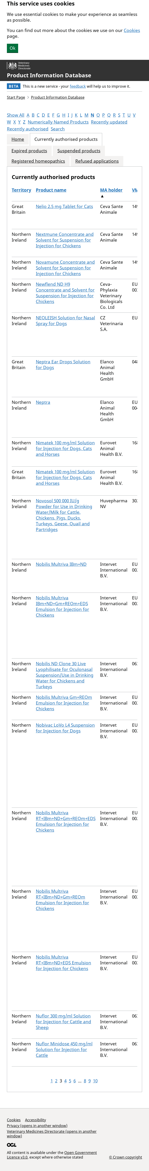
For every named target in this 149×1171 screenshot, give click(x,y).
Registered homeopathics (38, 161)
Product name (51, 190)
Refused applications (97, 161)
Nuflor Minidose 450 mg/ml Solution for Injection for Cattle (64, 1049)
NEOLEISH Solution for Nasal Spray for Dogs (65, 321)
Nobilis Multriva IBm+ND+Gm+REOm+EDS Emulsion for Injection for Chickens (62, 606)
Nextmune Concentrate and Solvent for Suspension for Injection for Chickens (65, 240)
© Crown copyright (125, 1157)
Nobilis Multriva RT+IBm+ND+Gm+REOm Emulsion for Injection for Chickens (62, 899)
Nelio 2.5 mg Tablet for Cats (64, 206)
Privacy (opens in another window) (37, 1125)
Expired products (29, 151)
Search (58, 129)
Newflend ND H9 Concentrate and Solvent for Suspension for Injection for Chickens (65, 292)
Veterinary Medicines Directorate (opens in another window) (52, 1134)
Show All (15, 115)
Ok (12, 48)
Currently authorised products (66, 139)
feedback (78, 86)
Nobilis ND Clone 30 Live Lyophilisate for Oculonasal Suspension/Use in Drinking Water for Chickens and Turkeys (64, 675)
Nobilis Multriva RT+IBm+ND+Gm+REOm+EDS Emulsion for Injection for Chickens (66, 821)
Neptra (43, 402)
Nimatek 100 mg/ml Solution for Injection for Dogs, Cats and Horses (65, 448)
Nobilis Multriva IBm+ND (61, 564)
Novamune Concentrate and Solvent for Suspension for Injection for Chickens (65, 268)
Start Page (16, 97)
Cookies (132, 30)
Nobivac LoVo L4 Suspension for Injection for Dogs (65, 728)
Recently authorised (27, 129)
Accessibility (35, 1119)
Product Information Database (49, 75)
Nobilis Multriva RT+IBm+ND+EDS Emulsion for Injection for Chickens (63, 962)
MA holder (111, 190)
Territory (21, 190)
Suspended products (78, 151)
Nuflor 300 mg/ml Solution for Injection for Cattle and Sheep (63, 1021)
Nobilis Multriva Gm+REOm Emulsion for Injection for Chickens (64, 703)
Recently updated (109, 122)
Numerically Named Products (58, 122)
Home (17, 139)
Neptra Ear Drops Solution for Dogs (63, 364)
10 (95, 1081)
